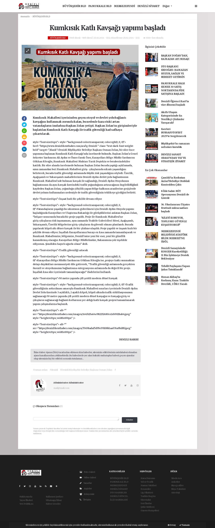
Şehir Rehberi (147, 507)
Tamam (184, 525)
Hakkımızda (26, 496)
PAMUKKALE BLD (100, 6)
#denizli (54, 369)
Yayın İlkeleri (26, 500)
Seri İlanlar (146, 503)
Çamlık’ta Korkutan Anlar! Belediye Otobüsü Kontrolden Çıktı (175, 181)
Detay (172, 525)
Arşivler (86, 488)
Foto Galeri (87, 472)
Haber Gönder (53, 503)
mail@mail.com (61, 388)
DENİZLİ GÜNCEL (119, 496)
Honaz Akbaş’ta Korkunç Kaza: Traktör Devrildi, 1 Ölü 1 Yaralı (175, 280)
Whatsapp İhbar (54, 500)
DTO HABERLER (118, 492)
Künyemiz (87, 494)
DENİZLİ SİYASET (149, 6)
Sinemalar (146, 499)
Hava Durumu (148, 478)
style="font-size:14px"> (85, 224)
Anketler (175, 482)
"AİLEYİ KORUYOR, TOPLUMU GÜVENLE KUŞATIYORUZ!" (174, 221)
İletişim (85, 499)
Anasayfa (25, 16)
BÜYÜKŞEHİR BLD (74, 6)
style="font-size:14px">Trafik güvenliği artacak (61, 250)
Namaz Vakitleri (148, 485)
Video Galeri (88, 477)
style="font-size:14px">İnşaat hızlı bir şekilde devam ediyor (67, 198)
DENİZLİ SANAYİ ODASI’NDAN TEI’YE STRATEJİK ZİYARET (173, 158)
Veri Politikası (26, 503)
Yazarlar (86, 483)
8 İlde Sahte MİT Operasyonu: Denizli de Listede (175, 195)
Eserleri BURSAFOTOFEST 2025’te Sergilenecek (173, 133)
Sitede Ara (176, 478)
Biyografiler (177, 485)
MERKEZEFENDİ (124, 6)
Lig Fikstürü (147, 492)
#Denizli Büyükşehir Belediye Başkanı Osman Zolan (86, 369)
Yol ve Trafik (147, 482)
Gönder (129, 420)
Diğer (166, 6)
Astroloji (175, 492)
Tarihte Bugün (148, 496)
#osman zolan (40, 369)
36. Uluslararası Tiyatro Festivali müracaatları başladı (175, 208)
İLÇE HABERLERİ (119, 499)
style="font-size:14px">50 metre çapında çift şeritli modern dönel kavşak (75, 278)
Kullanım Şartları (54, 496)
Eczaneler (146, 489)
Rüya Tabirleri (178, 489)
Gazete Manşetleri (150, 510)
